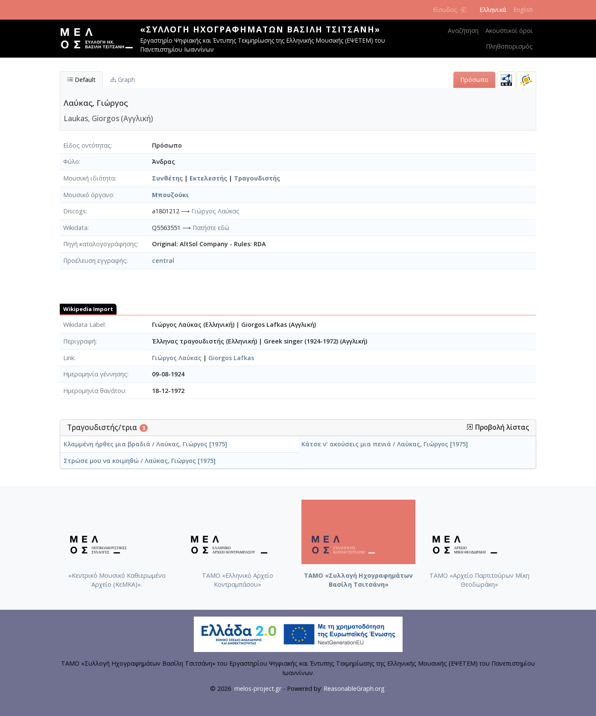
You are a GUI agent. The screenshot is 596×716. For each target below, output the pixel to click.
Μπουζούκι (170, 195)
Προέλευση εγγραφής (94, 260)
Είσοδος (449, 10)
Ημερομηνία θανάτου (94, 391)
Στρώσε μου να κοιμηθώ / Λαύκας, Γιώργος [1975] (140, 461)
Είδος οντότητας (87, 145)
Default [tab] (81, 80)
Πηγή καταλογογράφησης (100, 244)
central (163, 260)
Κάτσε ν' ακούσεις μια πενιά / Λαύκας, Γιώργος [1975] (384, 444)
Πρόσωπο (474, 80)
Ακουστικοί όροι (509, 30)
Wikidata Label (84, 324)
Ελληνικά (492, 10)
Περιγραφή (79, 341)
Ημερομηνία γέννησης (95, 374)
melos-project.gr (257, 688)
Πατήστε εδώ (211, 228)
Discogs (74, 211)
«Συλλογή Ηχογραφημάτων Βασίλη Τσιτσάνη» (260, 29)
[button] (469, 427)
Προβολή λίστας (497, 427)
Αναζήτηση (463, 30)
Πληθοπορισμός (509, 46)
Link (68, 358)
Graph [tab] (122, 80)
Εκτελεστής (208, 178)
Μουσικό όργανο (88, 195)
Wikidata (75, 228)
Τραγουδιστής (257, 178)
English (523, 10)
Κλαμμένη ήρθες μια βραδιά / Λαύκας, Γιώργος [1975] (145, 444)
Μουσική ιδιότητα (89, 178)
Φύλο (71, 161)
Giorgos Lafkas (231, 358)
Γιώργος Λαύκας (215, 211)
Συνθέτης (167, 178)
